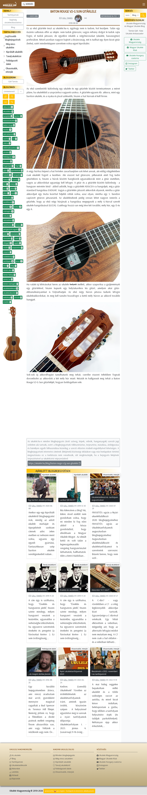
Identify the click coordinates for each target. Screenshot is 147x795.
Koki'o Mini (32, 16)
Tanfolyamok (13, 15)
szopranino (17, 247)
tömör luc (8, 279)
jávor (6, 193)
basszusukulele (10, 120)
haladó (7, 175)
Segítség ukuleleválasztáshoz (13, 21)
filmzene (7, 161)
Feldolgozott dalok (12, 62)
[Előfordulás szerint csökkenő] (5, 102)
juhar (13, 189)
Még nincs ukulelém (10, 45)
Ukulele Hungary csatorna (135, 56)
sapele (17, 243)
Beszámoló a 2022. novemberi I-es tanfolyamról (104, 673)
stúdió (6, 247)
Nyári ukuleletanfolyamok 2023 (71, 673)
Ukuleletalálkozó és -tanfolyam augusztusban (105, 498)
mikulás (7, 216)
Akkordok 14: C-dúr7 (100, 590)
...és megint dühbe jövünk (39, 674)
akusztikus (8, 111)
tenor (19, 261)
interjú (13, 184)
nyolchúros (8, 225)
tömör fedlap (9, 275)
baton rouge (9, 125)
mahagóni (8, 211)
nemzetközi (8, 220)
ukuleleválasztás (10, 293)
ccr (15, 139)
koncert (7, 207)
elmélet (7, 152)
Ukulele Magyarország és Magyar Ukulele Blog (135, 24)
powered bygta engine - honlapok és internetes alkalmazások (69, 791)
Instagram (131, 63)
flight (18, 166)
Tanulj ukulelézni (13, 56)
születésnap (8, 257)
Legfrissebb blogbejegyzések (12, 38)
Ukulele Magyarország (135, 40)
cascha (6, 139)
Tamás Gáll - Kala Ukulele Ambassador (134, 32)
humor (15, 179)
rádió (18, 238)
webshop (7, 297)
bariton (18, 116)
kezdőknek (8, 202)
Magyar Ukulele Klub (135, 48)
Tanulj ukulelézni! (49, 565)
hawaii (6, 179)
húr (5, 184)
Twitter (130, 69)
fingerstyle (8, 166)
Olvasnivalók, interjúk (12, 70)
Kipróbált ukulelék (14, 51)
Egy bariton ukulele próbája (40, 500)
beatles (7, 129)
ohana (19, 225)
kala (14, 193)
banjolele (7, 116)
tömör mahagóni (10, 284)
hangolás (17, 175)
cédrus (6, 143)
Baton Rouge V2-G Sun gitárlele (73, 12)
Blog (13, 27)
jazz (5, 189)
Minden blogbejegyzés (64, 755)
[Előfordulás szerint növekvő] (12, 102)
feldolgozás (9, 157)
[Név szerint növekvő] (12, 96)
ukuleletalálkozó (10, 288)
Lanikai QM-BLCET (67, 500)
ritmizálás (8, 238)
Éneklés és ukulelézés (37, 590)
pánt (6, 234)
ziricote (18, 297)
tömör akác (8, 270)
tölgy (13, 266)
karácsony (8, 198)
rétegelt (7, 243)
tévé (5, 266)
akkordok (8, 107)
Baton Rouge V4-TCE (110, 16)
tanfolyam (8, 261)
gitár (6, 170)
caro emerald (9, 134)
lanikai (17, 207)
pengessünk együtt (12, 229)
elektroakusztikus (11, 148)
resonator (15, 234)
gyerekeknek (17, 170)
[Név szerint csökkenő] (5, 96)
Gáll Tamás (13, 81)
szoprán (7, 252)
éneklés (7, 302)
